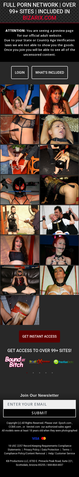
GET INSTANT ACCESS (39, 336)
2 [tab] (33, 373)
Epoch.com (65, 423)
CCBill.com (15, 426)
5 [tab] (52, 373)
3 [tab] (39, 373)
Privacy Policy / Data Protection (41, 449)
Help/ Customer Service (61, 453)
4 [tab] (46, 373)
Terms (66, 449)
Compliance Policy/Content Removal (24, 453)
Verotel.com (33, 426)
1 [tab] (27, 373)
